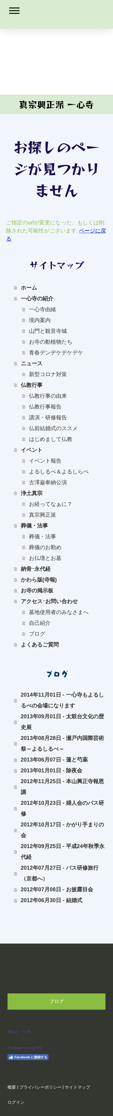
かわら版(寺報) (39, 580)
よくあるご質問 (40, 645)
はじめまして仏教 (50, 439)
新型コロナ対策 (48, 374)
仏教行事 (31, 385)
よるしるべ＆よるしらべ (59, 472)
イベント (31, 450)
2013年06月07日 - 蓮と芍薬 (54, 760)
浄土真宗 (31, 493)
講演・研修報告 (48, 418)
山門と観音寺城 (48, 331)
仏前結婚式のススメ (53, 428)
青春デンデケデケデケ (56, 353)
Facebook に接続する (28, 1057)
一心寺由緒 (42, 309)
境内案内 (40, 320)
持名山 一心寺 (19, 1031)
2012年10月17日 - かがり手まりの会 (62, 830)
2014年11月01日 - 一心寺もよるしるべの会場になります (62, 700)
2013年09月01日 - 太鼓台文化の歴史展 (62, 721)
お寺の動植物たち (50, 342)
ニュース (31, 363)
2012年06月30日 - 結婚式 (51, 900)
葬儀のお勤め (45, 547)
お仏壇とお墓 (45, 558)
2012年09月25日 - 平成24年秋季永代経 (63, 851)
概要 (12, 1087)
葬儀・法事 (34, 526)
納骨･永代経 (36, 569)
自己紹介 (40, 623)
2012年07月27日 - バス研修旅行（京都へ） (60, 873)
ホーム (29, 288)
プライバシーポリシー (40, 1087)
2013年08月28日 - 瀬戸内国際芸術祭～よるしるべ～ (62, 743)
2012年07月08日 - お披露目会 (57, 889)
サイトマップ (77, 1087)
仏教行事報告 (45, 407)
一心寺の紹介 (37, 299)
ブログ (37, 634)
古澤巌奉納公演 (48, 482)
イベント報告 (45, 461)
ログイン (16, 1102)
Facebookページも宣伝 (25, 1048)
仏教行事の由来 (48, 396)
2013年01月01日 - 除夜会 (51, 771)
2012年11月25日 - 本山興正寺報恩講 (62, 786)
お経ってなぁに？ (50, 504)
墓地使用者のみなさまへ (59, 612)
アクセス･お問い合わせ (49, 601)
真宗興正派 (42, 515)
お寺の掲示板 (37, 591)
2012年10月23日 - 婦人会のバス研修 (62, 808)
